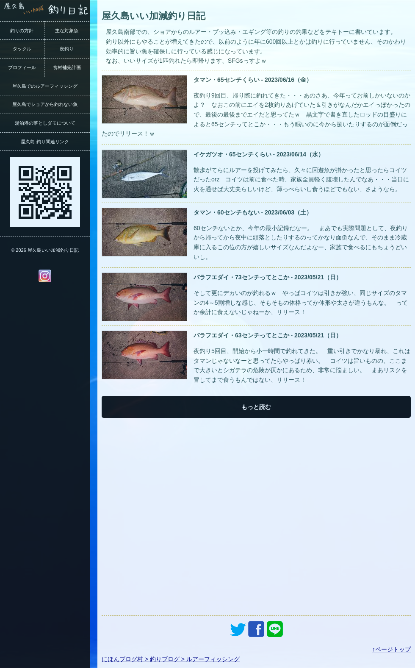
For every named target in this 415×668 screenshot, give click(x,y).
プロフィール (22, 67)
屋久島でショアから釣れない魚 (44, 104)
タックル (22, 48)
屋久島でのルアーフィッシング (44, 86)
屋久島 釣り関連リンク (45, 141)
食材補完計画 (67, 67)
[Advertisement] (256, 517)
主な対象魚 (66, 30)
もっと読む (256, 407)
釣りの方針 (21, 30)
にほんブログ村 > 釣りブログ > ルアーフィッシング (171, 659)
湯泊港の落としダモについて (45, 122)
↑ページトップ (391, 649)
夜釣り (67, 48)
